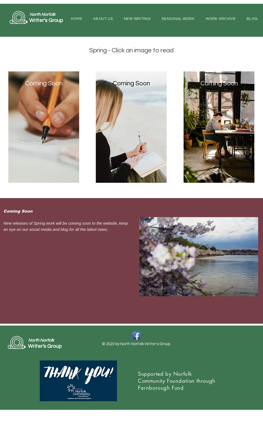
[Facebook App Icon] (136, 336)
